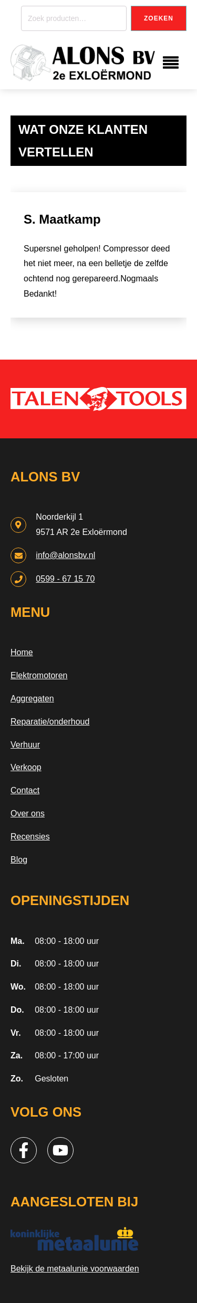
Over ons (28, 813)
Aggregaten (32, 698)
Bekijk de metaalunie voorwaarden (75, 1268)
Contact (25, 790)
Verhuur (25, 744)
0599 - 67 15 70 (65, 578)
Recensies (30, 836)
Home (22, 652)
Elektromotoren (39, 675)
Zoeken (158, 18)
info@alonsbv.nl (65, 555)
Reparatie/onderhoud (50, 721)
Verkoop (26, 767)
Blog (19, 859)
